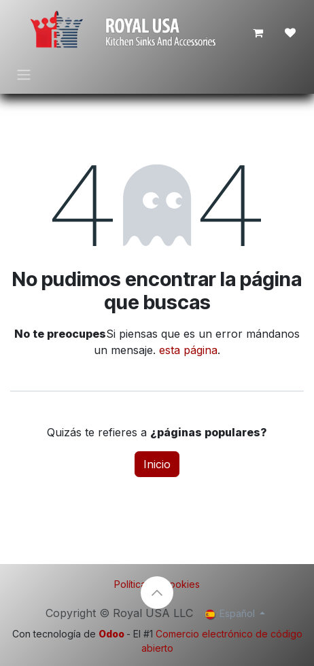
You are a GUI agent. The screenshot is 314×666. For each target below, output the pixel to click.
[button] (157, 592)
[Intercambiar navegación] (23, 74)
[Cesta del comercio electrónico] (257, 32)
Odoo (112, 633)
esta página (188, 350)
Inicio (157, 464)
